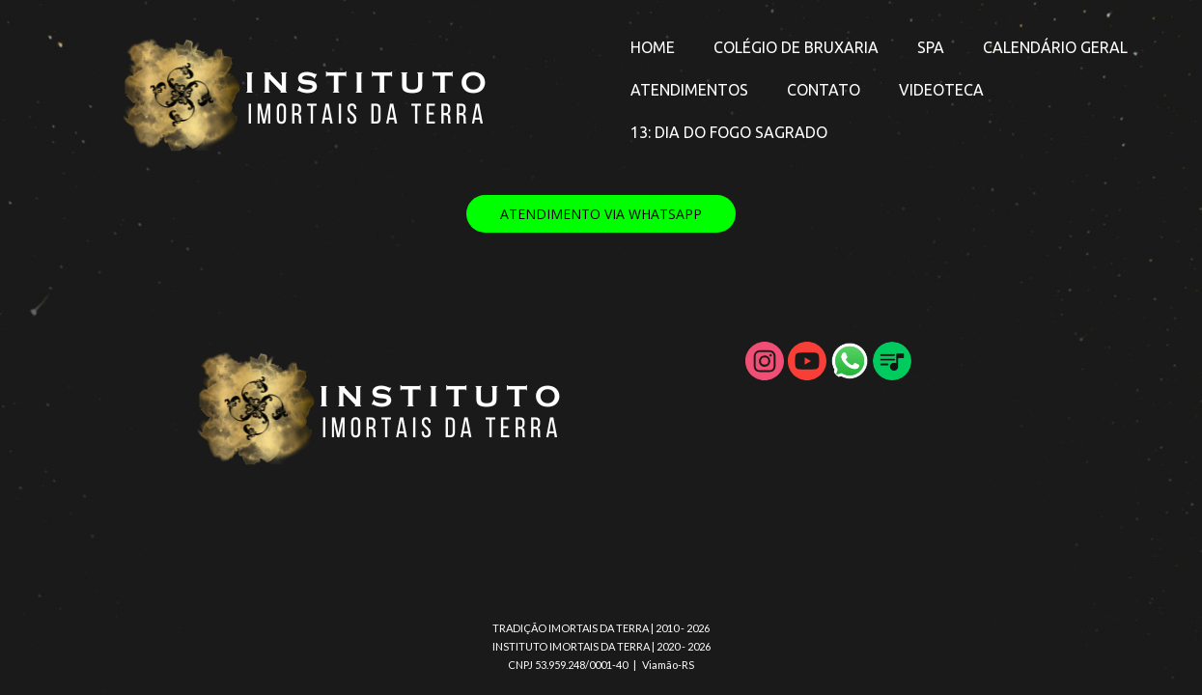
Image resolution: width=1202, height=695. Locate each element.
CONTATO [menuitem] (823, 89)
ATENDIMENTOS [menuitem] (689, 89)
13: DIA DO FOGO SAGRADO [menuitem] (728, 132)
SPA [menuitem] (930, 47)
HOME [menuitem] (652, 47)
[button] (601, 214)
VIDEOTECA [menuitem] (941, 89)
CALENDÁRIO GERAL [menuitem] (1055, 47)
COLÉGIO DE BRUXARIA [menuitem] (796, 47)
